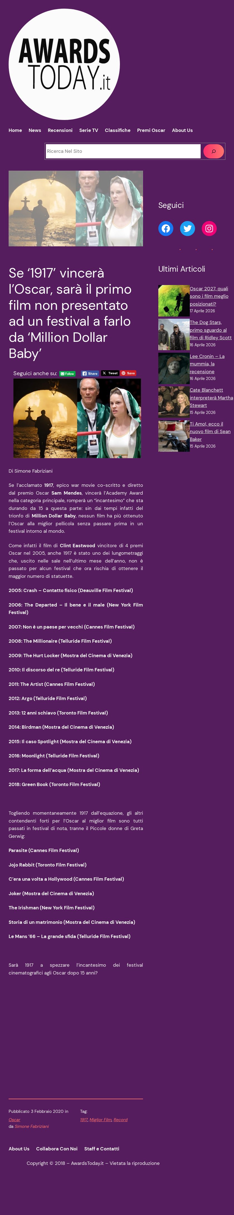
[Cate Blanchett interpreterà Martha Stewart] (174, 403)
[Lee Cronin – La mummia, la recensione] (174, 370)
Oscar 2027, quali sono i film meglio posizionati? (209, 296)
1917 (84, 1150)
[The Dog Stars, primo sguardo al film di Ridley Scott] (174, 336)
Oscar (14, 1150)
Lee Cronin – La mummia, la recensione (207, 364)
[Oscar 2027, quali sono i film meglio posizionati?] (174, 302)
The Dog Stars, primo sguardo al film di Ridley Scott (211, 330)
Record (120, 1150)
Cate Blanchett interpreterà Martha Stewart (211, 397)
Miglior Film (101, 1150)
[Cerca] (213, 151)
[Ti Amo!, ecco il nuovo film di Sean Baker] (174, 437)
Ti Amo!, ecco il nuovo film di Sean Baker (210, 431)
